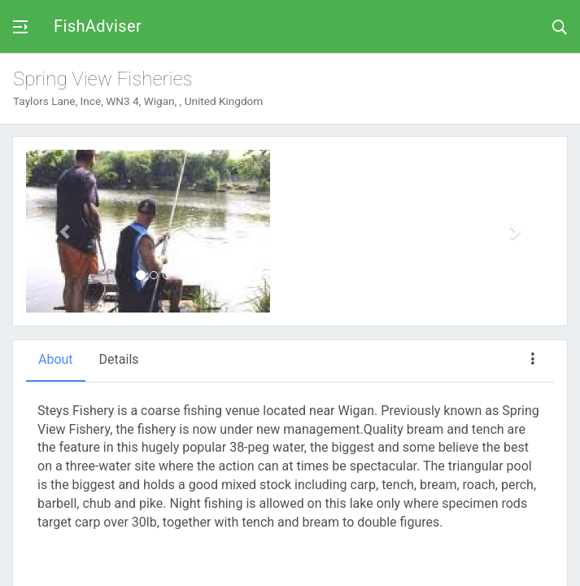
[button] (65, 231)
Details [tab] (119, 359)
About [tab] (55, 359)
